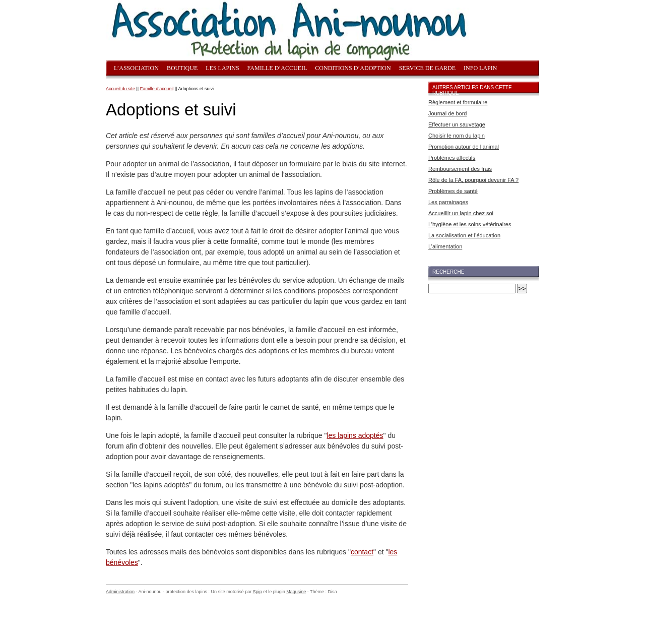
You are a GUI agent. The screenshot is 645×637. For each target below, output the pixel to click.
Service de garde (427, 68)
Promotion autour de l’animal (463, 147)
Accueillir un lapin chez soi (460, 213)
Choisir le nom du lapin (456, 136)
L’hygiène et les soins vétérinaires (469, 224)
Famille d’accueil (277, 68)
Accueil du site (120, 88)
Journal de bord (447, 113)
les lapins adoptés (355, 435)
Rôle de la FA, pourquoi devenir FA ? (473, 180)
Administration (120, 591)
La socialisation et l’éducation (464, 235)
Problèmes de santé (453, 191)
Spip (257, 591)
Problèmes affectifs (451, 158)
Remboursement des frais (460, 169)
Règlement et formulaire (457, 102)
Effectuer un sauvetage (456, 124)
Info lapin (480, 68)
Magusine (296, 591)
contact (362, 552)
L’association (136, 68)
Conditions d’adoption (353, 68)
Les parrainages (448, 202)
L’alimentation (445, 246)
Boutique (182, 68)
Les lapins (222, 68)
